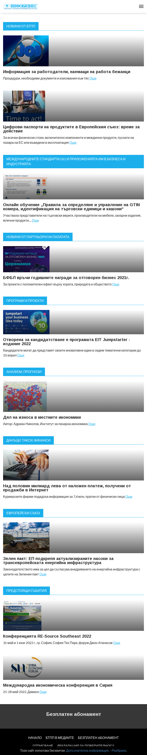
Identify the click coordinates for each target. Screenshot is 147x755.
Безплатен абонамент (73, 714)
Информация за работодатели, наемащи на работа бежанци (66, 71)
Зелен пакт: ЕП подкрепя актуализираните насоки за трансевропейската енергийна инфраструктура (58, 560)
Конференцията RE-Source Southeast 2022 (47, 636)
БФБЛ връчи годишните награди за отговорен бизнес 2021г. (66, 277)
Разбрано (119, 750)
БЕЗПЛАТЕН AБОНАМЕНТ (98, 738)
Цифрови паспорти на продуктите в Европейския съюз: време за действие (71, 129)
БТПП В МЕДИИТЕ (60, 738)
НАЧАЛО (35, 738)
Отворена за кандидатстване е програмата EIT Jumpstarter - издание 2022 (66, 341)
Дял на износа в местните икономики (42, 417)
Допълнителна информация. (87, 750)
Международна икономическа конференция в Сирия (57, 685)
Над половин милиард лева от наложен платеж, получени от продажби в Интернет (67, 488)
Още (92, 78)
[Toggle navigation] (141, 6)
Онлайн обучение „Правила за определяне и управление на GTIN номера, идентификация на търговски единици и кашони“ (71, 206)
